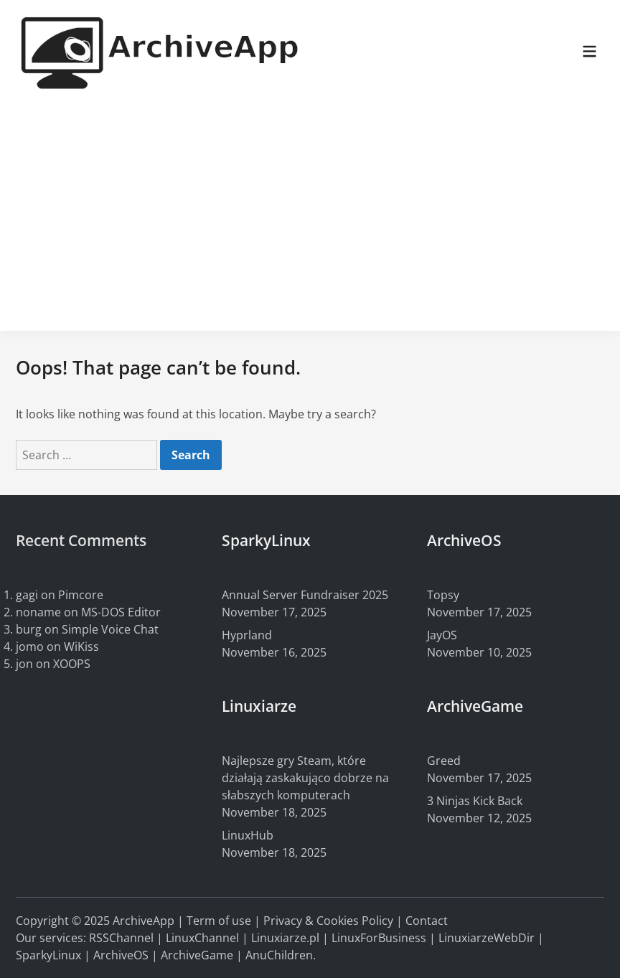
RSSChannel (121, 938)
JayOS (442, 635)
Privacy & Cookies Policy (328, 920)
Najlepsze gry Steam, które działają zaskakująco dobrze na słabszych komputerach (305, 778)
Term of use (219, 920)
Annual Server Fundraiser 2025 (305, 595)
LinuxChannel (202, 938)
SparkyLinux (48, 955)
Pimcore (80, 595)
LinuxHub (247, 835)
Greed (444, 760)
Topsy (443, 595)
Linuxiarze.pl (285, 938)
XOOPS (71, 664)
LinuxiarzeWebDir (486, 938)
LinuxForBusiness (379, 938)
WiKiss (81, 646)
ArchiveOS (121, 955)
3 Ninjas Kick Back (474, 801)
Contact (426, 920)
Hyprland (247, 635)
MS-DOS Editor (121, 612)
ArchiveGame (197, 955)
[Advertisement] (310, 212)
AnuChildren (279, 955)
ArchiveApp (143, 920)
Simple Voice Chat (110, 629)
